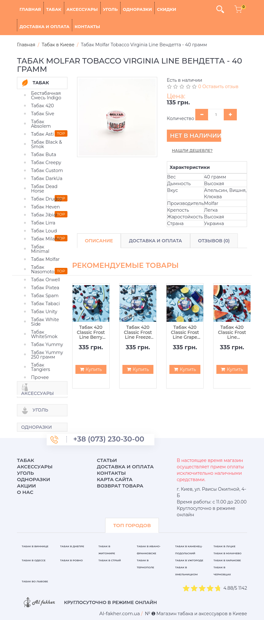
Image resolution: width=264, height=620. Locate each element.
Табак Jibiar (44, 215)
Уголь (110, 9)
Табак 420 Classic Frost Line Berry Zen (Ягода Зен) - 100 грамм (91, 332)
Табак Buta (43, 154)
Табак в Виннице (35, 546)
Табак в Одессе (33, 560)
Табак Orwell (45, 280)
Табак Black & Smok (46, 144)
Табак (53, 9)
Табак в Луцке (225, 546)
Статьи (107, 460)
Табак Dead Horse (44, 189)
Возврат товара (120, 486)
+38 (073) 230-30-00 (108, 439)
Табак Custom (47, 170)
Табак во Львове (35, 581)
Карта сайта (115, 479)
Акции (26, 486)
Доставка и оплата (44, 26)
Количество (180, 118)
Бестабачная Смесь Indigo (46, 95)
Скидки (166, 9)
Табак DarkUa (46, 178)
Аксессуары (82, 9)
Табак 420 (42, 106)
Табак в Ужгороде (189, 560)
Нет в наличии (195, 135)
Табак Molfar (45, 259)
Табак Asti (42, 134)
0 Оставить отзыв (218, 86)
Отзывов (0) (214, 241)
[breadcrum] (119, 613)
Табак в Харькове (227, 560)
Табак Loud (44, 231)
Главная (30, 9)
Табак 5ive (42, 114)
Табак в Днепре (72, 546)
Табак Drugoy (46, 199)
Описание (99, 241)
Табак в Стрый (109, 560)
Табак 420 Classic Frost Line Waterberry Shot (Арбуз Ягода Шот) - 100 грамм (232, 332)
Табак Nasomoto (42, 269)
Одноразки (137, 9)
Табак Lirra (43, 223)
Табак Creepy (46, 162)
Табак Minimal (40, 249)
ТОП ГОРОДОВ (132, 525)
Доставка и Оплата (155, 241)
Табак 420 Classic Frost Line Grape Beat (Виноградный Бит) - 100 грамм (184, 332)
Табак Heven (45, 207)
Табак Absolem (41, 124)
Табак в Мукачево (227, 553)
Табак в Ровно (71, 560)
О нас (25, 492)
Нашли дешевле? (192, 150)
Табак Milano (46, 239)
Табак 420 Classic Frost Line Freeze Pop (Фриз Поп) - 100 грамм (138, 332)
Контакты (87, 26)
